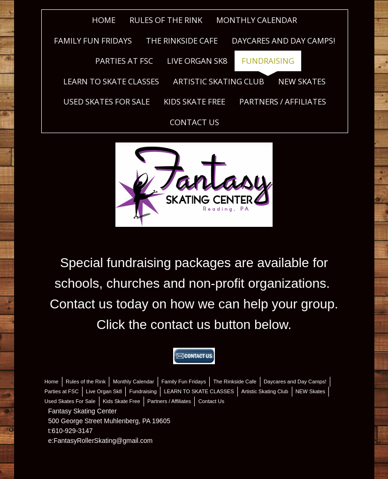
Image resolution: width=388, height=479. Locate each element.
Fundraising (268, 60)
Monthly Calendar (256, 20)
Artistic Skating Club (218, 81)
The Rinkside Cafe (182, 40)
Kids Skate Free (194, 101)
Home (103, 20)
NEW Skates (302, 81)
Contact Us (194, 122)
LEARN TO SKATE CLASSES (111, 81)
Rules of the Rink (165, 20)
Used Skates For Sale (106, 101)
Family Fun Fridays (93, 40)
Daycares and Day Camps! (283, 40)
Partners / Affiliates (282, 101)
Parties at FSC (124, 60)
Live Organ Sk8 (197, 60)
